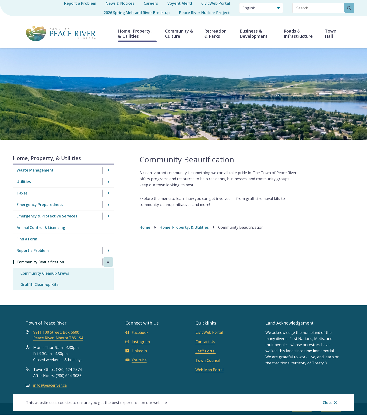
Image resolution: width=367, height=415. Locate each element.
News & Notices (120, 3)
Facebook (137, 332)
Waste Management (35, 170)
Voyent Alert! (179, 3)
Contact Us (205, 341)
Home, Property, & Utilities (135, 33)
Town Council (207, 360)
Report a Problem (80, 3)
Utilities (24, 181)
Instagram (137, 341)
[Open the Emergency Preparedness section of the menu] (108, 204)
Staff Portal (205, 351)
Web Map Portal (209, 369)
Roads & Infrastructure (298, 33)
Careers (151, 3)
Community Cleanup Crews (44, 273)
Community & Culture (179, 33)
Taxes (22, 193)
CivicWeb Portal (215, 3)
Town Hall (330, 33)
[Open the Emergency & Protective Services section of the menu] (108, 216)
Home (144, 227)
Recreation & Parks (215, 33)
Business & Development (254, 33)
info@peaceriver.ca (50, 385)
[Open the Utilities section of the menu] (108, 181)
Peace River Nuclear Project (204, 12)
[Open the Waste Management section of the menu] (108, 170)
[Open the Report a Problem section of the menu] (108, 250)
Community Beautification (40, 262)
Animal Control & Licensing (41, 227)
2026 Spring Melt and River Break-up (137, 12)
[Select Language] (261, 8)
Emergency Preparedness (40, 204)
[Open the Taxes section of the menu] (108, 193)
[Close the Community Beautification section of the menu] (108, 262)
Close (328, 402)
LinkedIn (136, 350)
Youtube (136, 360)
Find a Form (27, 239)
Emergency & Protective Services (47, 216)
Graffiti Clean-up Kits (39, 284)
